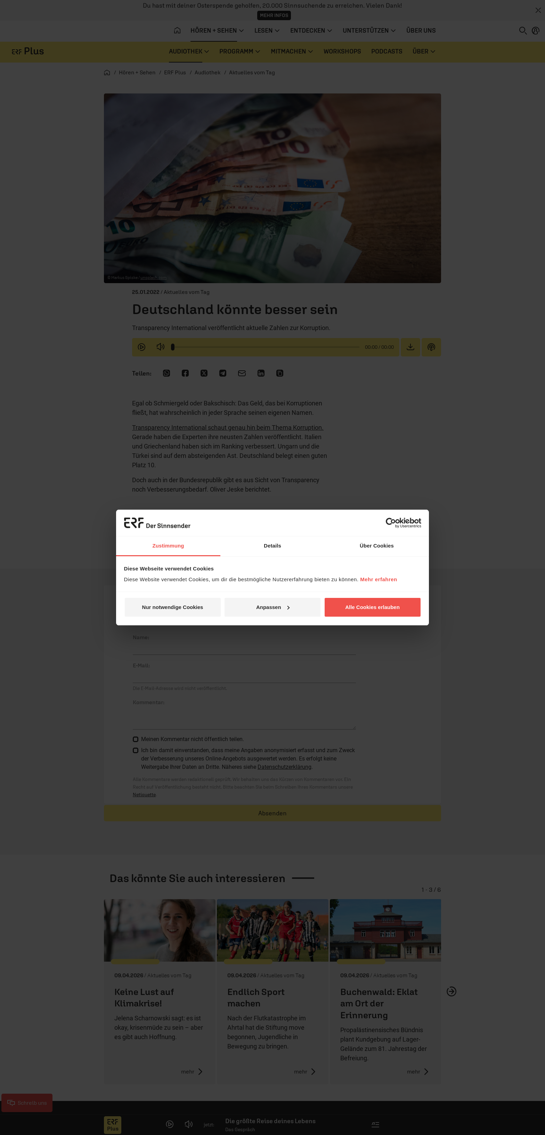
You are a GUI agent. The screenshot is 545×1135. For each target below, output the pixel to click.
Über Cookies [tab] (377, 546)
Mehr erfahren (378, 579)
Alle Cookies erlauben (372, 607)
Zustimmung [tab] (168, 546)
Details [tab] (272, 546)
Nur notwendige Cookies (172, 607)
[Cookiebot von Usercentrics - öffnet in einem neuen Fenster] (390, 523)
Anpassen (273, 607)
